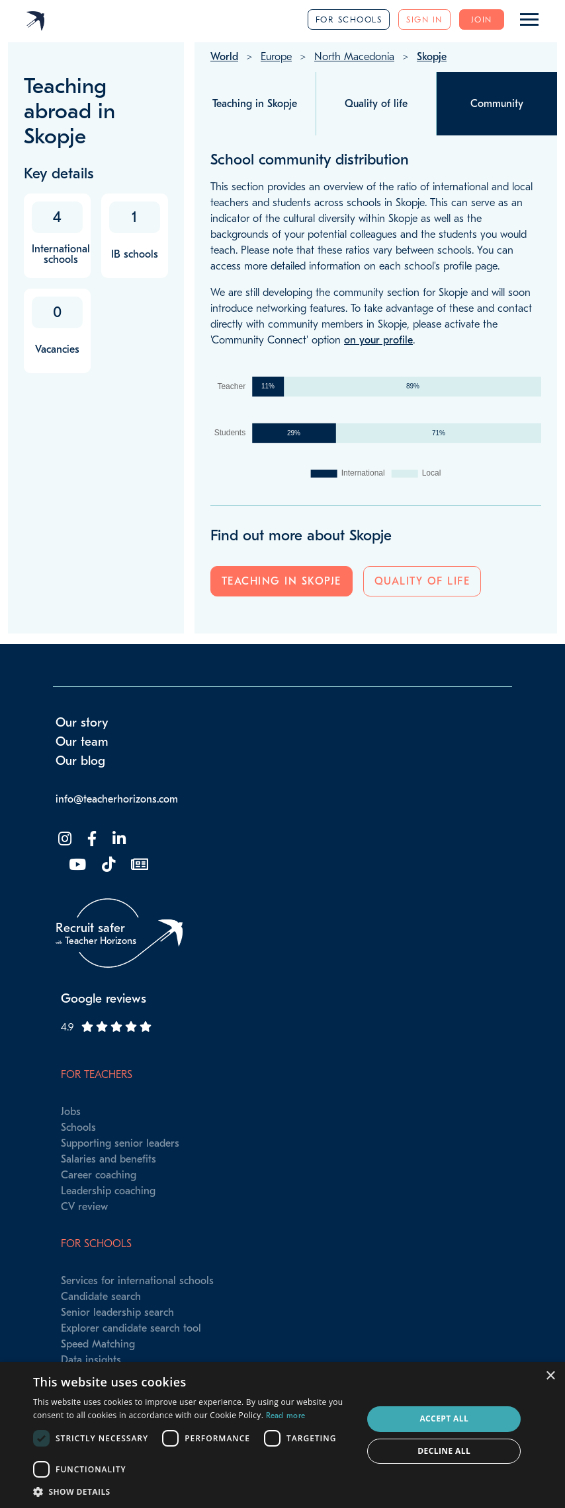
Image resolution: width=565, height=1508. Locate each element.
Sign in (424, 19)
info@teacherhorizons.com (117, 799)
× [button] (550, 1376)
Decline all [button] (443, 1450)
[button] (193, 1491)
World (224, 57)
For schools (349, 19)
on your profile (378, 340)
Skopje (432, 57)
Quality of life (422, 581)
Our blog (80, 761)
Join (481, 19)
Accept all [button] (443, 1418)
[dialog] (282, 1435)
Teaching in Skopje (281, 581)
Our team (82, 742)
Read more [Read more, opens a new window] (286, 1415)
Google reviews (103, 998)
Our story (82, 722)
